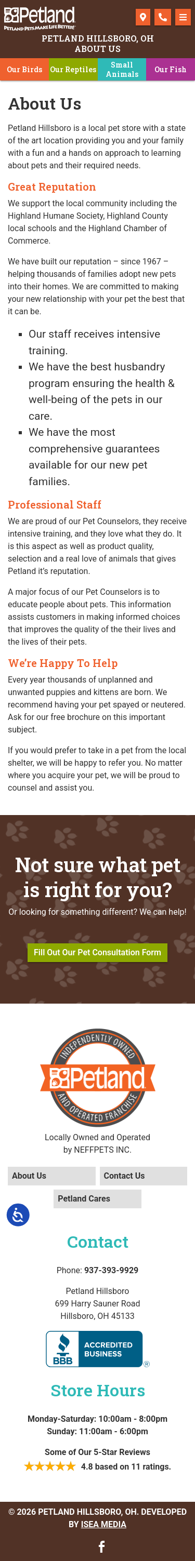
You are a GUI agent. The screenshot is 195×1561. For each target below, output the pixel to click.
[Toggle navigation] (183, 17)
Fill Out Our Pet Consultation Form (97, 952)
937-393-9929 (111, 1270)
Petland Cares (84, 1199)
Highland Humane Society (55, 216)
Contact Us (124, 1176)
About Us (29, 1176)
